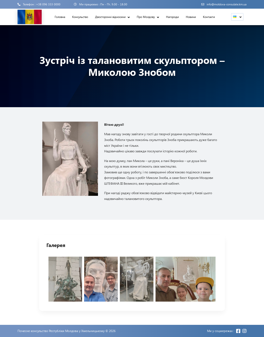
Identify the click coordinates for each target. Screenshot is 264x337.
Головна (60, 17)
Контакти (209, 17)
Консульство (80, 17)
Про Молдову (146, 17)
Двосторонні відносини (110, 17)
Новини (191, 17)
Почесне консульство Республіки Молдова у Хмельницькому (61, 331)
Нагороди (172, 17)
